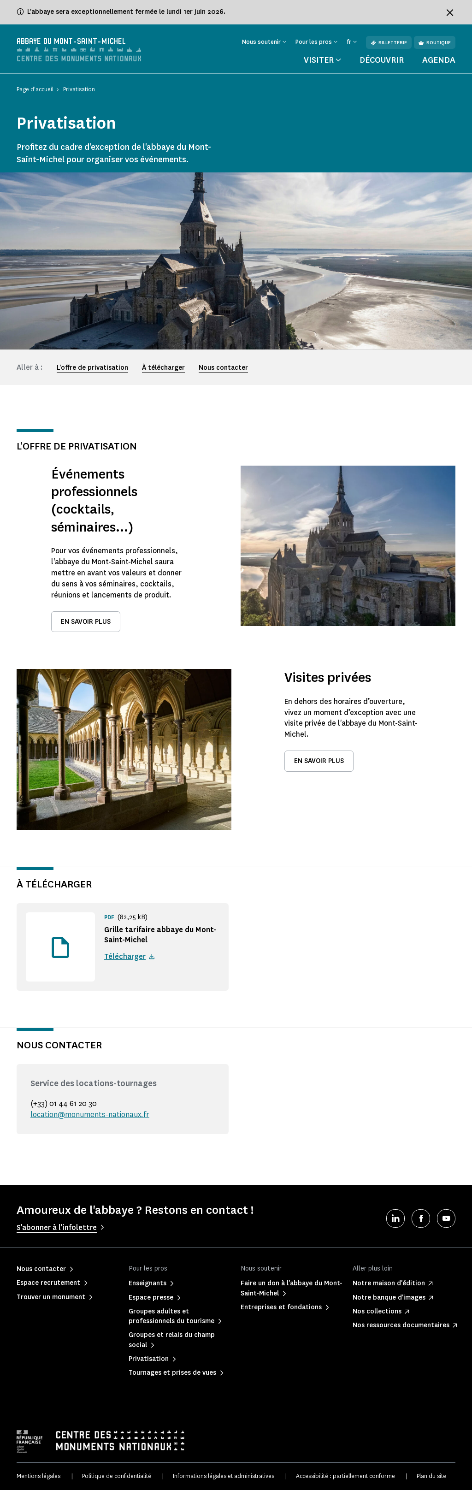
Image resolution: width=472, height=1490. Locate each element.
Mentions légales (38, 1476)
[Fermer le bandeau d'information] (449, 12)
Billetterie (389, 42)
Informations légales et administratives (223, 1476)
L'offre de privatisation (92, 367)
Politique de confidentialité (116, 1476)
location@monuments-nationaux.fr (89, 1114)
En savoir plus (86, 621)
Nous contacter (223, 367)
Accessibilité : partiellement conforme (345, 1476)
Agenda (438, 59)
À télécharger (163, 367)
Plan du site (431, 1476)
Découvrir (382, 59)
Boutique (435, 42)
